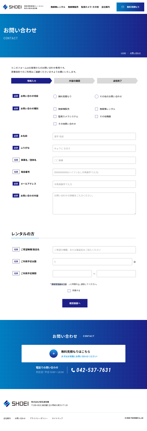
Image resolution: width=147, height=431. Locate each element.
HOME (123, 53)
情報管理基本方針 (59, 284)
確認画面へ (74, 303)
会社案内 (107, 7)
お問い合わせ (135, 53)
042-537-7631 (93, 370)
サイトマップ (57, 418)
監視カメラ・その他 (90, 7)
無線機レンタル (56, 7)
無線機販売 (72, 7)
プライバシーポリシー (39, 418)
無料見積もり (133, 7)
